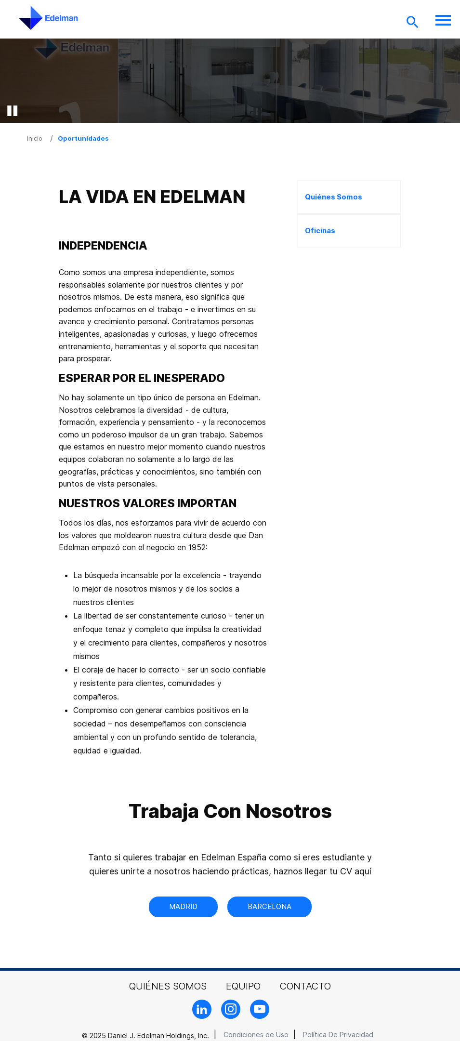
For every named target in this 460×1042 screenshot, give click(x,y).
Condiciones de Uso (256, 1034)
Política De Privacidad (338, 1034)
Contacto (305, 986)
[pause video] (12, 111)
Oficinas (320, 230)
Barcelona (269, 906)
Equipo (243, 986)
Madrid (183, 906)
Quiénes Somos (333, 196)
